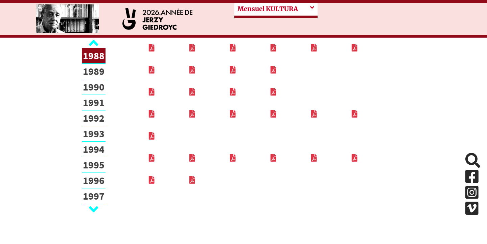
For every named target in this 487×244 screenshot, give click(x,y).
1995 (94, 164)
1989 (94, 71)
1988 (94, 55)
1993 (94, 133)
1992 (94, 117)
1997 (94, 195)
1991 (94, 102)
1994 (94, 149)
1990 (94, 86)
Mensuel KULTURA (267, 9)
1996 (94, 180)
